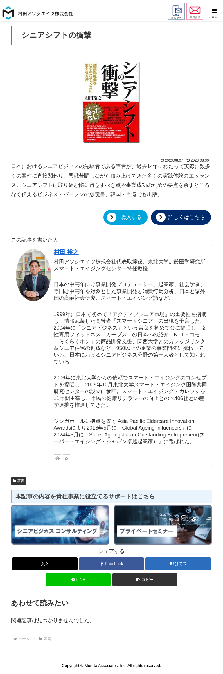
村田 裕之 (66, 252)
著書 (18, 481)
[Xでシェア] (45, 563)
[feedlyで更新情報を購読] (57, 458)
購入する (131, 217)
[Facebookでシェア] (111, 563)
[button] (145, 579)
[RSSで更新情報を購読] (66, 458)
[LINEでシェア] (78, 579)
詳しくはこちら (186, 217)
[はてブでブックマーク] (178, 563)
